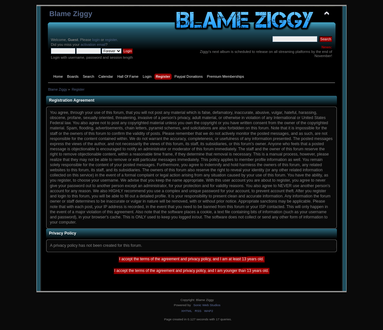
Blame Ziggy (70, 14)
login (96, 40)
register (111, 40)
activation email (93, 44)
